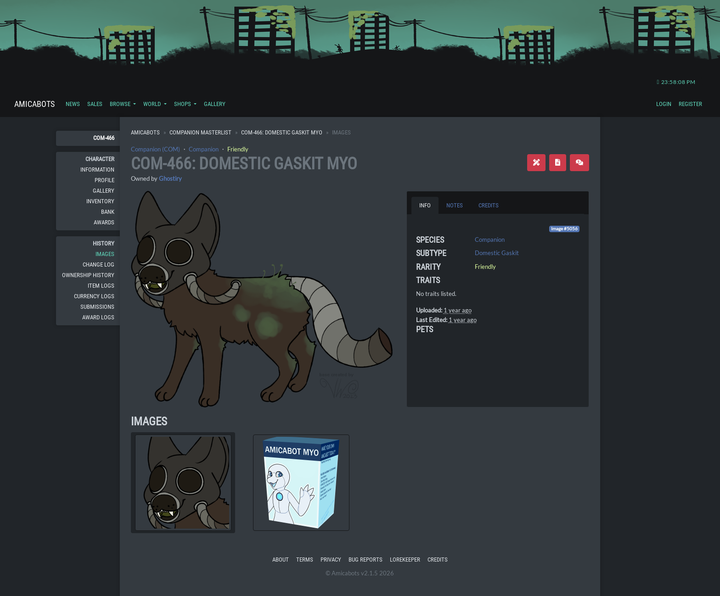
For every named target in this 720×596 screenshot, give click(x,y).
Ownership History (88, 275)
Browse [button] (121, 103)
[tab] (183, 482)
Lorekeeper (405, 559)
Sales (94, 103)
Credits (438, 559)
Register (690, 103)
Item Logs (101, 285)
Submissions (97, 306)
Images (105, 254)
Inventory (100, 201)
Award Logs (98, 317)
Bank (107, 211)
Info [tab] (425, 205)
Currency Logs (94, 296)
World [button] (152, 103)
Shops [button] (183, 103)
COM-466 (103, 137)
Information (97, 169)
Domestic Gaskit (497, 252)
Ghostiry (170, 178)
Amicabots (34, 104)
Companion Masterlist (200, 132)
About (280, 559)
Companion (204, 149)
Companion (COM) (155, 149)
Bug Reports (365, 559)
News (73, 103)
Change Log (98, 264)
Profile (104, 180)
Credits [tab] (488, 205)
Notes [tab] (454, 205)
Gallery (214, 103)
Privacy (331, 559)
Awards (104, 222)
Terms (304, 559)
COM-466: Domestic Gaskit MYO (281, 132)
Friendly (237, 149)
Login (663, 103)
